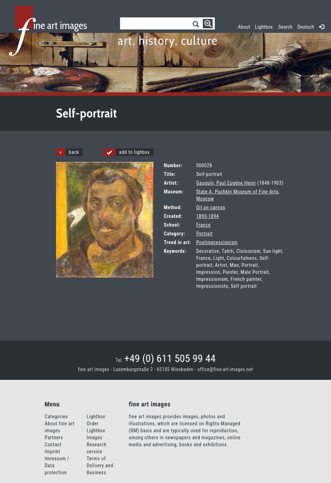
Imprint (52, 451)
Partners (54, 437)
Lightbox (265, 26)
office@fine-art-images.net (225, 369)
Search (285, 27)
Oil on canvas (210, 207)
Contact (53, 444)
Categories (56, 416)
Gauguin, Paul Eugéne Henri (226, 183)
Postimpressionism (216, 242)
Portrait (204, 233)
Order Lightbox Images (96, 430)
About (244, 27)
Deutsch (305, 27)
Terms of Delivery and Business (100, 465)
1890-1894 (207, 216)
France (203, 225)
